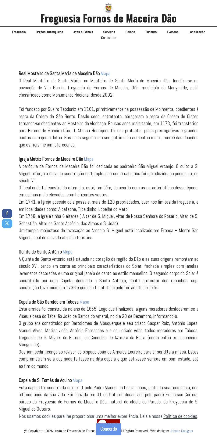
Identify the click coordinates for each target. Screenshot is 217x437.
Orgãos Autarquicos (49, 32)
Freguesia (19, 32)
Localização (197, 32)
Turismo (151, 32)
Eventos (172, 32)
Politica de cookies (180, 416)
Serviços (109, 32)
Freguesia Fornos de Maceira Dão (108, 17)
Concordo (108, 429)
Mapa (105, 73)
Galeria (130, 32)
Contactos (108, 37)
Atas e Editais (83, 32)
